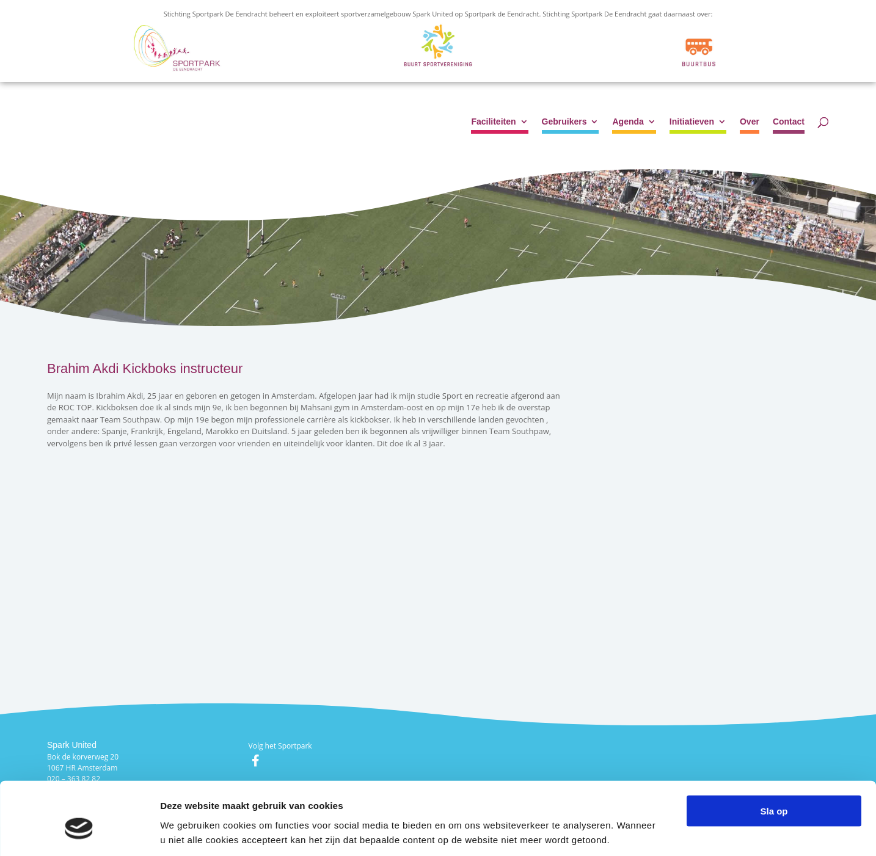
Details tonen (660, 832)
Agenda (627, 121)
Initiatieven (692, 121)
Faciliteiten (493, 121)
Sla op (773, 754)
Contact (789, 121)
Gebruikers (564, 121)
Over (749, 121)
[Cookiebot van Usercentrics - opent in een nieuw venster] (79, 832)
